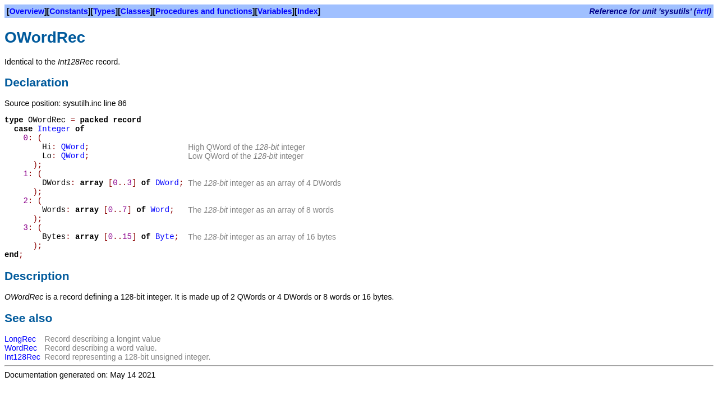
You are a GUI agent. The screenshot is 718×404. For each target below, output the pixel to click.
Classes (135, 11)
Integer (54, 129)
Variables (274, 11)
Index (307, 11)
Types (104, 11)
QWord (73, 147)
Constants (68, 11)
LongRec (20, 338)
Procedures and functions (203, 11)
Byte (164, 236)
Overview (27, 11)
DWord (167, 182)
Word (160, 209)
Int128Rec (22, 356)
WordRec (20, 347)
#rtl (703, 11)
